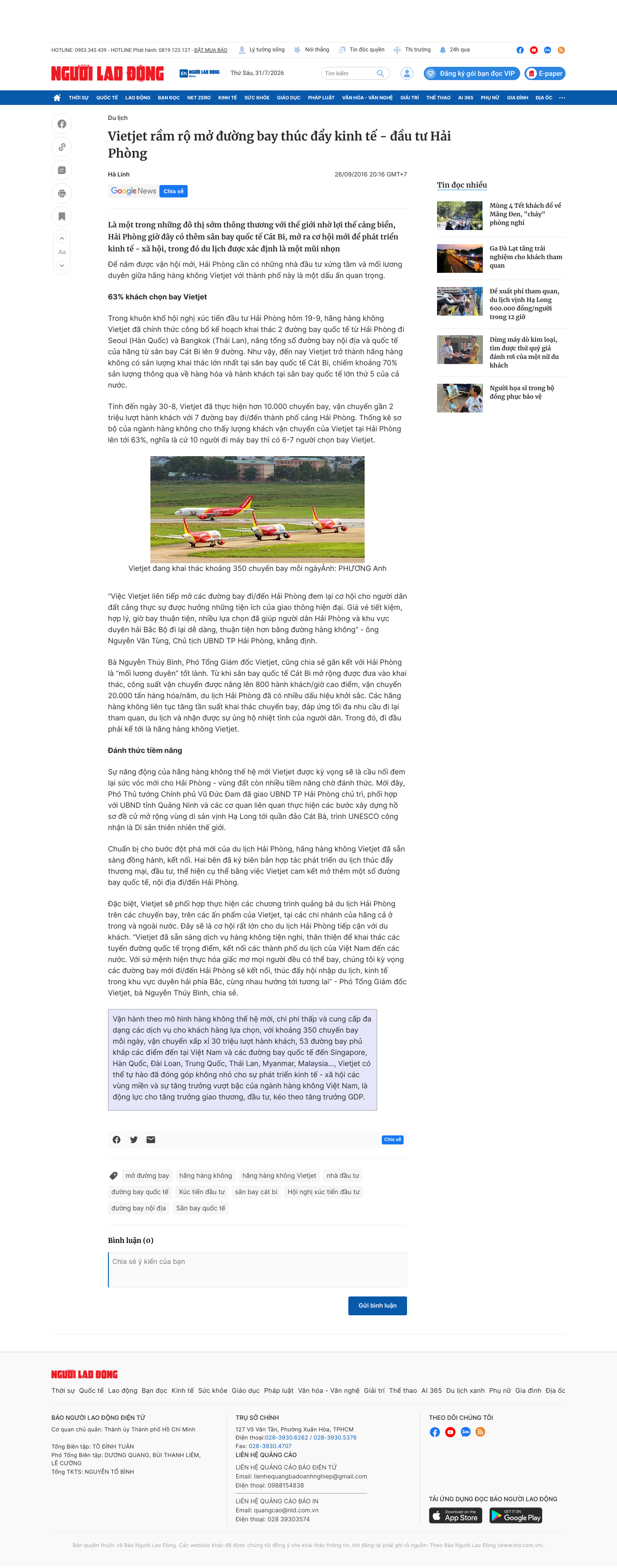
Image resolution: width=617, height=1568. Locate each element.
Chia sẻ (173, 191)
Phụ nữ (490, 98)
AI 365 (465, 98)
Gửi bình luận (378, 1305)
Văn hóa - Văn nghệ (367, 98)
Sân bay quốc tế (200, 1208)
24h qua (454, 50)
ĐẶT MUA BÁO (210, 50)
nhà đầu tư (342, 1175)
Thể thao (438, 98)
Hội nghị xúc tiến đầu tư (323, 1192)
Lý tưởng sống (261, 50)
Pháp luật (321, 98)
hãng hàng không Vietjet (280, 1175)
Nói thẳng (311, 50)
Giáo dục (289, 98)
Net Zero (199, 98)
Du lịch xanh (465, 1390)
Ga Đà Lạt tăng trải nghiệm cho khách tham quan (526, 257)
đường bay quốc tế (139, 1192)
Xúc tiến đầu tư (202, 1192)
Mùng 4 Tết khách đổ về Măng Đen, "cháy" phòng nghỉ (525, 214)
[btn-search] (380, 73)
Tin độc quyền (361, 50)
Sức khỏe (257, 98)
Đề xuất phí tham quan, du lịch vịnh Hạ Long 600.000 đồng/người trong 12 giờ (525, 304)
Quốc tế (107, 98)
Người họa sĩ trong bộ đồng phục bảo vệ (522, 392)
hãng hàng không (206, 1175)
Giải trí (409, 98)
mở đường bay (147, 1175)
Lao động (138, 98)
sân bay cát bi (256, 1192)
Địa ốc (544, 98)
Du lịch (118, 118)
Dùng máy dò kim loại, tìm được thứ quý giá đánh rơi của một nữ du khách (524, 352)
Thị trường (412, 50)
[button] (62, 238)
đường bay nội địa (138, 1208)
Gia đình (517, 98)
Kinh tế (228, 98)
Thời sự (79, 98)
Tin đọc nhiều (462, 185)
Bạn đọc (169, 98)
